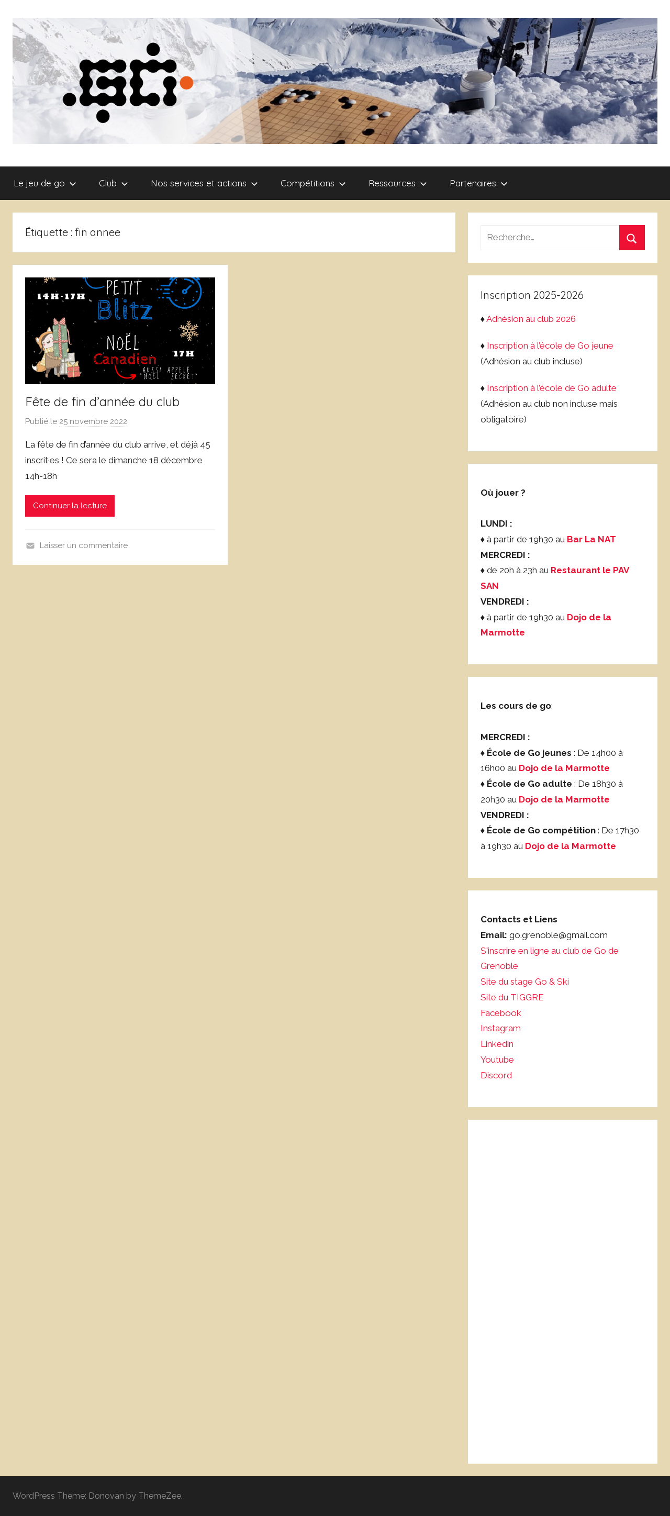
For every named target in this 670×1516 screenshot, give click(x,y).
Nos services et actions (204, 182)
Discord (496, 1075)
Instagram (501, 1028)
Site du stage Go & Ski (526, 981)
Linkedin (497, 1044)
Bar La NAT (591, 539)
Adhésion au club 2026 (531, 319)
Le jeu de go (45, 182)
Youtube (497, 1059)
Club (113, 182)
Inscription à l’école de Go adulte (552, 388)
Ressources (397, 182)
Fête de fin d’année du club (102, 401)
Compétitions (313, 182)
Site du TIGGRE (512, 997)
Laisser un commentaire (84, 545)
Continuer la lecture (70, 505)
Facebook (501, 1013)
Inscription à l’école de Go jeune (550, 345)
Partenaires (479, 182)
